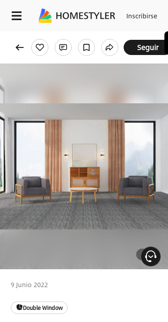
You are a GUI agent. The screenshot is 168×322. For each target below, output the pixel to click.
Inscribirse (141, 16)
